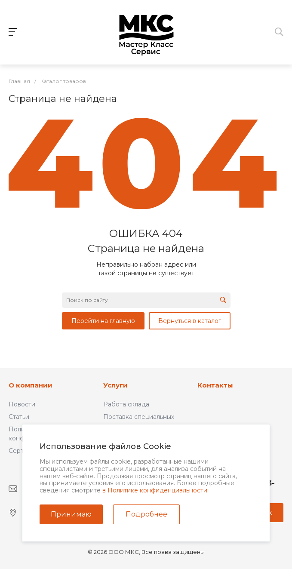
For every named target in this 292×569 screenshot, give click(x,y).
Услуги (115, 385)
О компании (30, 385)
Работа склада (126, 404)
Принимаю (71, 514)
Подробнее (146, 514)
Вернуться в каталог (189, 321)
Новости (22, 404)
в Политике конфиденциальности (154, 490)
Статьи (19, 417)
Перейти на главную (103, 321)
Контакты (215, 385)
